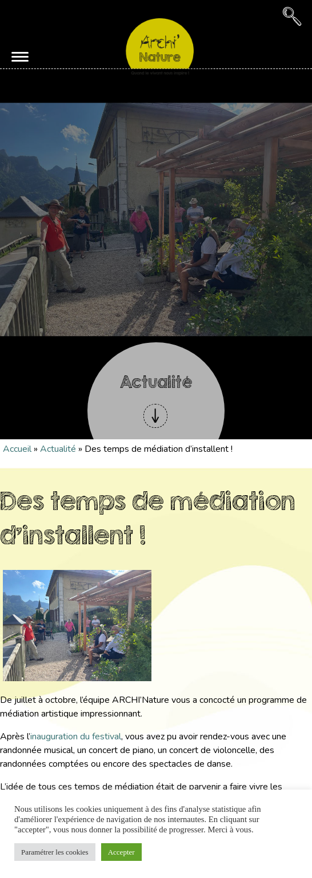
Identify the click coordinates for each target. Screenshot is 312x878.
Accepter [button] (121, 852)
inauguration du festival (75, 736)
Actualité (58, 449)
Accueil (17, 449)
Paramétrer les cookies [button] (55, 852)
